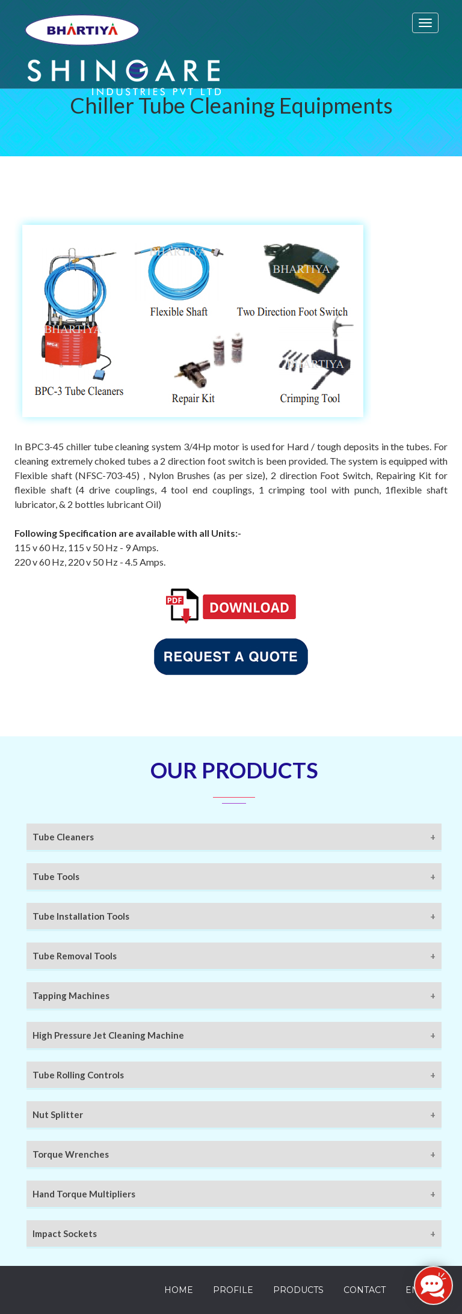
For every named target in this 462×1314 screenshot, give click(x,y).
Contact (364, 1290)
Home (178, 1290)
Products (298, 1290)
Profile (233, 1290)
